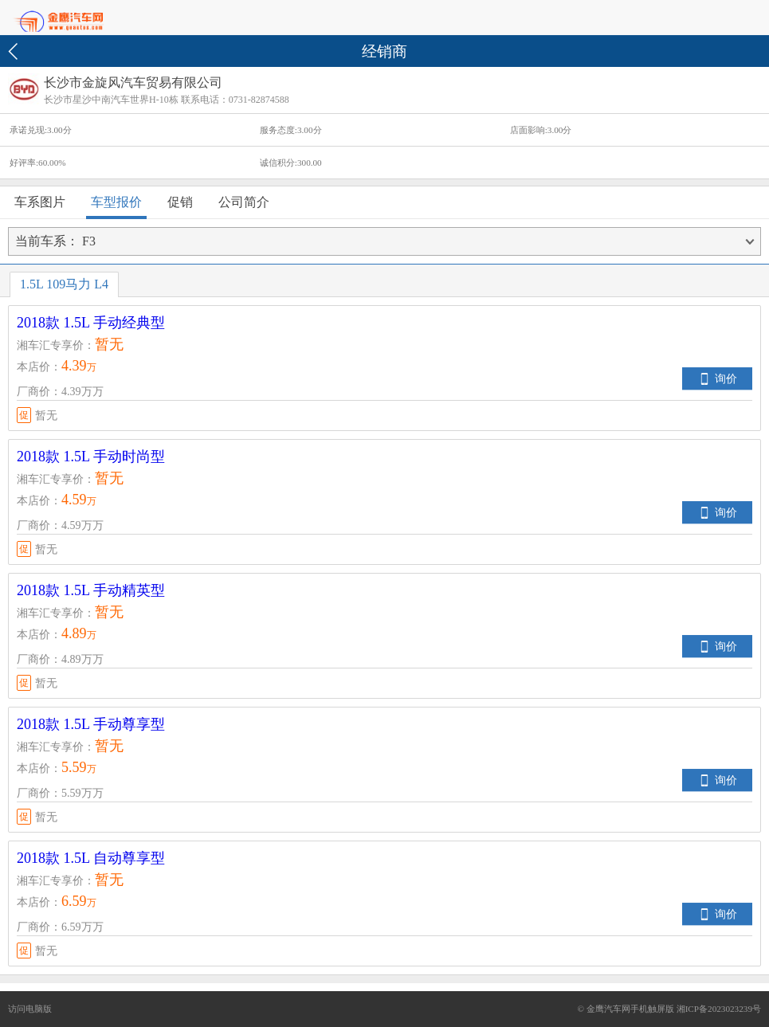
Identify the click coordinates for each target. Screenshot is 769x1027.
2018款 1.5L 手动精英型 (91, 590)
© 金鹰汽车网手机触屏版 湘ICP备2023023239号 (669, 1008)
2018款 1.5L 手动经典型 (91, 323)
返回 (15, 51)
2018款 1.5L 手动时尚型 (91, 457)
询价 (726, 379)
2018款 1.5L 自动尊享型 (91, 858)
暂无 (37, 415)
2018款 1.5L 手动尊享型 (91, 724)
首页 (87, 19)
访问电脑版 (30, 1008)
